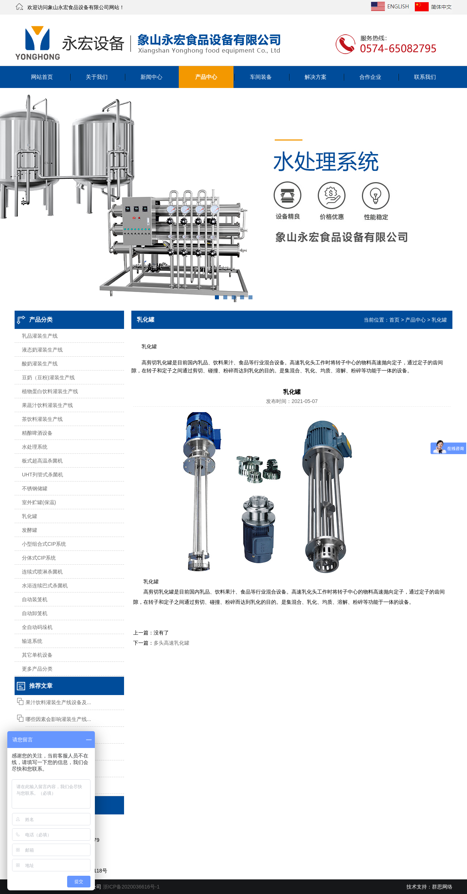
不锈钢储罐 (34, 488)
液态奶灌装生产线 (42, 350)
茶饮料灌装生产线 (42, 419)
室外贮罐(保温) (39, 502)
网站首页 (42, 77)
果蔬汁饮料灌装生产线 (47, 405)
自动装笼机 (34, 599)
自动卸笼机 (34, 613)
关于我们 (97, 77)
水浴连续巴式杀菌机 (45, 585)
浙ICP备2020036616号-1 (131, 887)
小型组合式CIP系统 (44, 544)
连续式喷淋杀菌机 (42, 572)
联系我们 (425, 77)
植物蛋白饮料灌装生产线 (50, 391)
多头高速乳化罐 (171, 643)
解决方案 (316, 77)
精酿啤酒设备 (37, 433)
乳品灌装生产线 (40, 336)
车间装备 (261, 77)
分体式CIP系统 (39, 558)
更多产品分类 (37, 669)
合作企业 (370, 77)
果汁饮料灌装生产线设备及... (58, 702)
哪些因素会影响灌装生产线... (58, 719)
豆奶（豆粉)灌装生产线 (48, 377)
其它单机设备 (37, 655)
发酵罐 (29, 530)
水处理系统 (34, 447)
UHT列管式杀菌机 (42, 474)
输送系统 (32, 641)
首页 (394, 320)
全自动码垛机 (37, 627)
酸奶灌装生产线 (40, 364)
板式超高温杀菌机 (42, 461)
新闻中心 (151, 77)
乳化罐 (29, 516)
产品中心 (206, 77)
